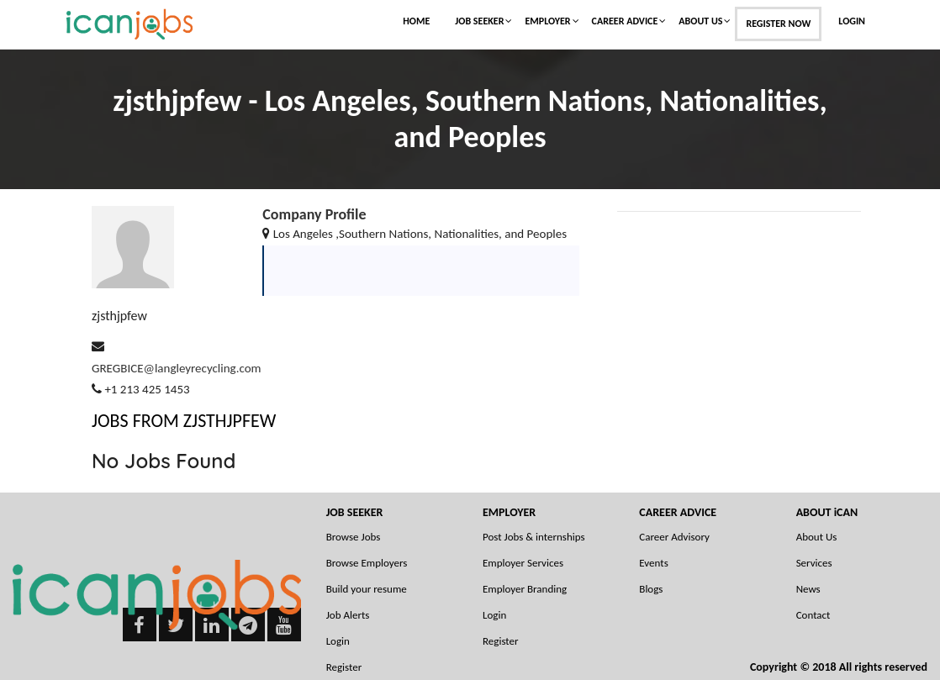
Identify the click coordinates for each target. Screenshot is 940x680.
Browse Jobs (353, 536)
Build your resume (366, 588)
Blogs (651, 588)
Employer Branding (525, 588)
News (808, 588)
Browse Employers (367, 562)
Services (814, 562)
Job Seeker (479, 21)
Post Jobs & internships (534, 536)
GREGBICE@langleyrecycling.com (176, 368)
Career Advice (625, 21)
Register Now (778, 23)
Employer (547, 21)
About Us (700, 21)
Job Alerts (348, 615)
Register (501, 641)
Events (653, 562)
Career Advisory (674, 536)
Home (416, 21)
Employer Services (523, 562)
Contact (813, 615)
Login (851, 21)
